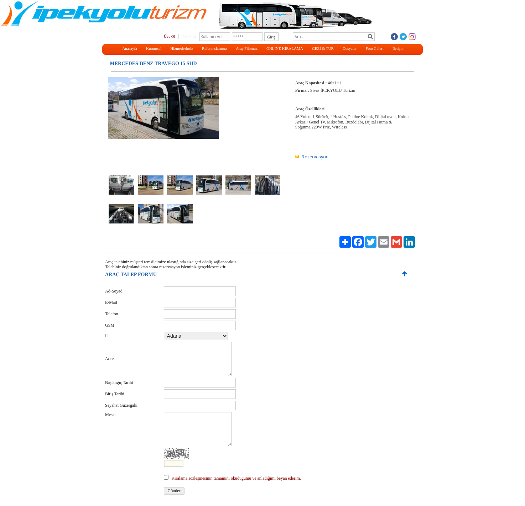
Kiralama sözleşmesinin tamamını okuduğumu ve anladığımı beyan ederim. (236, 478)
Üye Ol (169, 36)
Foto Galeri (375, 48)
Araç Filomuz (247, 48)
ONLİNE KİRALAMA (284, 48)
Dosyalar (350, 48)
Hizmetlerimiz (181, 48)
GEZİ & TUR (323, 48)
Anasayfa (129, 48)
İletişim (399, 48)
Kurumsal (153, 48)
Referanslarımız (214, 48)
